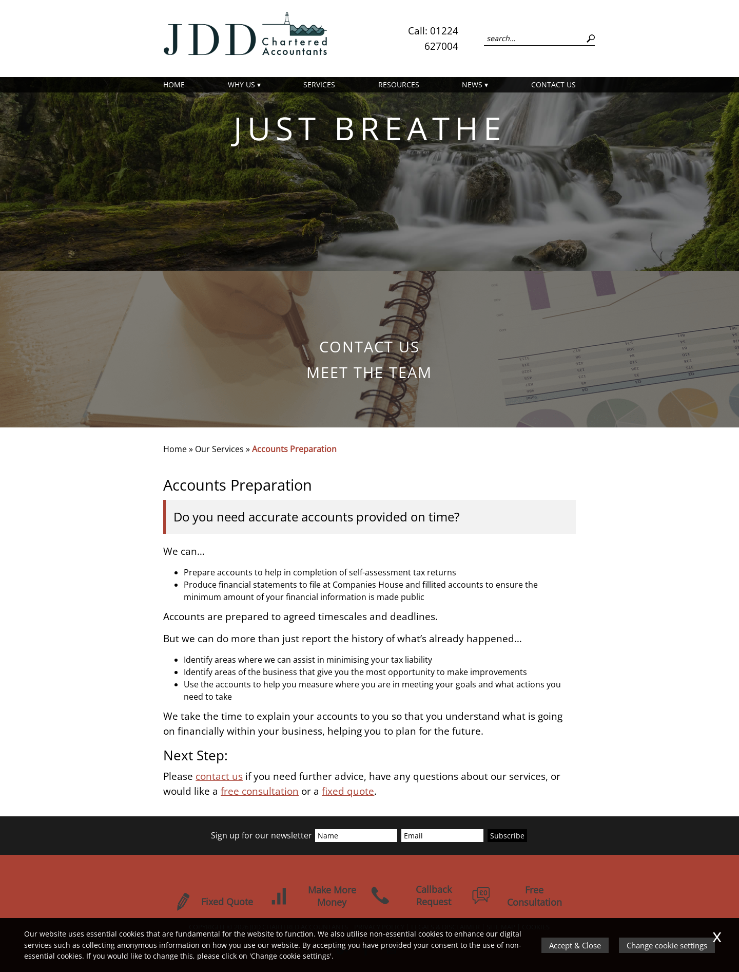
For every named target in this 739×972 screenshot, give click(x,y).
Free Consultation (517, 896)
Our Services (219, 449)
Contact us (553, 84)
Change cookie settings (667, 945)
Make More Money (312, 896)
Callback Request (411, 895)
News (472, 84)
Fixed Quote (213, 902)
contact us (219, 776)
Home (174, 84)
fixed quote (348, 791)
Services (319, 84)
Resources (398, 84)
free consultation (260, 791)
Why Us (241, 84)
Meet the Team (369, 372)
